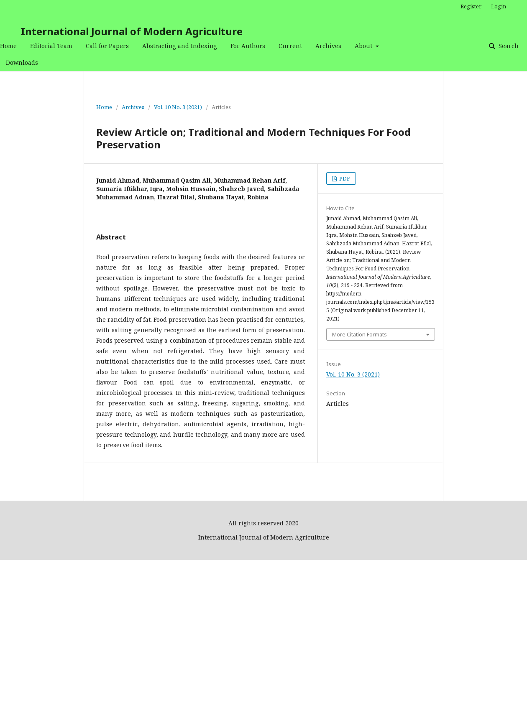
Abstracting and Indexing (179, 46)
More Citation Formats (359, 334)
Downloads (22, 62)
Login (498, 6)
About (364, 46)
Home (8, 46)
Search (508, 46)
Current (290, 46)
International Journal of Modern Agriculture (132, 31)
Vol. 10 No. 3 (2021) (178, 107)
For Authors (247, 46)
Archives (328, 46)
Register (470, 6)
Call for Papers (107, 46)
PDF (344, 178)
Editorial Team (51, 46)
